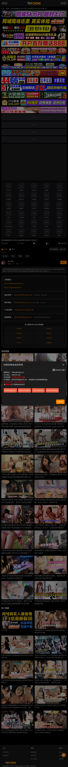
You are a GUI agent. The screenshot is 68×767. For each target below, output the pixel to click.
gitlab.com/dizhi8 (24, 390)
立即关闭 (60, 402)
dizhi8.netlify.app (52, 390)
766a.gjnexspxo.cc (18, 372)
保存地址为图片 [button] (59, 370)
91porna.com (16, 375)
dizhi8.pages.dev (10, 390)
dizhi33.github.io (38, 390)
